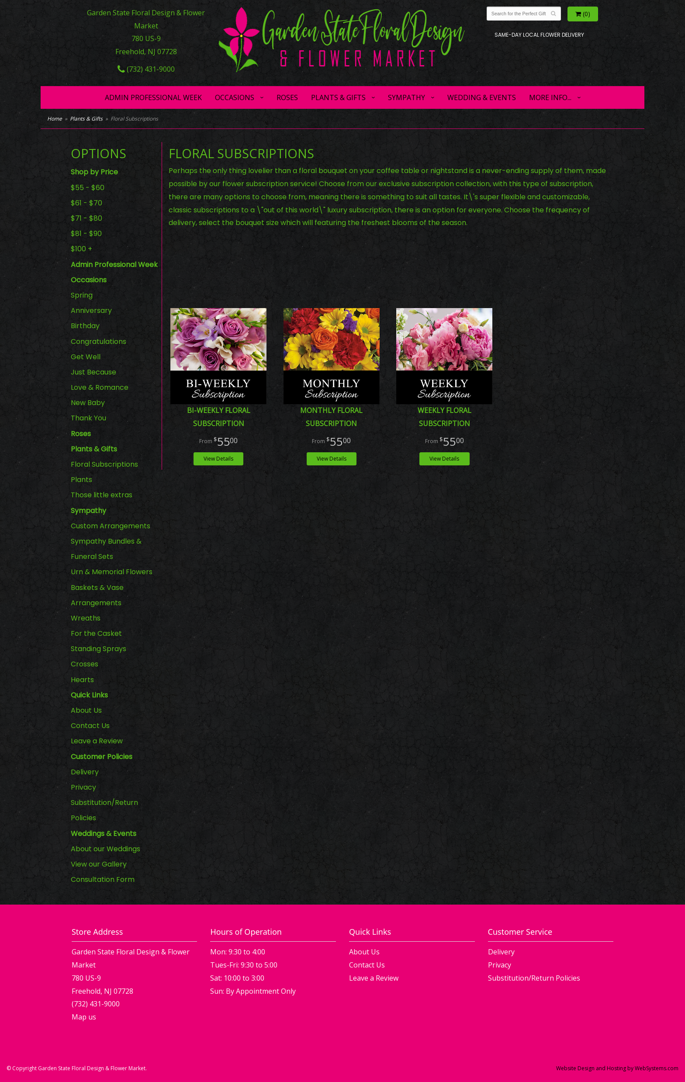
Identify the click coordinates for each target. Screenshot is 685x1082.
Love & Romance (99, 387)
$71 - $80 (86, 218)
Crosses (84, 664)
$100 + (81, 249)
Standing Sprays (98, 649)
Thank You (88, 418)
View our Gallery (99, 864)
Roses (287, 97)
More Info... (550, 97)
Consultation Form (103, 879)
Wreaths (85, 618)
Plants (81, 480)
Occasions (234, 97)
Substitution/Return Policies (104, 810)
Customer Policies (101, 757)
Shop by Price (94, 172)
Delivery (85, 772)
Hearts (82, 680)
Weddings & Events (103, 834)
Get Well (85, 357)
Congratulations (98, 341)
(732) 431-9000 (146, 69)
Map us (84, 1017)
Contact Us (90, 726)
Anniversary (91, 310)
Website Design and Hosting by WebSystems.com (617, 1068)
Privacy (83, 787)
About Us (86, 710)
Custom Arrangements (110, 526)
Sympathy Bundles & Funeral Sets (106, 549)
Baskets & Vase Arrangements (97, 595)
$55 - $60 (87, 188)
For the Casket (96, 633)
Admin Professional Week (153, 97)
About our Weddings (105, 849)
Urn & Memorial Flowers (111, 572)
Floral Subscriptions (104, 464)
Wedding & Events (481, 97)
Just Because (93, 372)
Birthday (85, 326)
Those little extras (101, 495)
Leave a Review (97, 741)
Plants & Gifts (338, 97)
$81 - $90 (86, 234)
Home (54, 118)
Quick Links (89, 695)
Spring (82, 295)
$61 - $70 (86, 203)
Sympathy (406, 97)
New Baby (88, 403)
